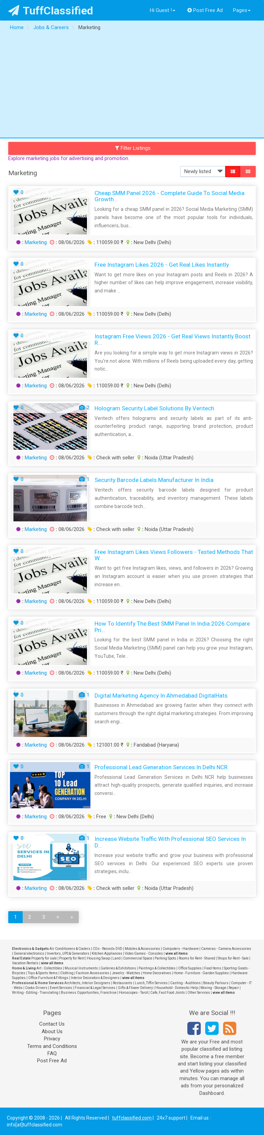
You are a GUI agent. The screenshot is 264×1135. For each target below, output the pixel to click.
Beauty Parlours (216, 983)
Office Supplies (190, 968)
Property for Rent (72, 958)
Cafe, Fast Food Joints (167, 992)
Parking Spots (165, 958)
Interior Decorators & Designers (95, 978)
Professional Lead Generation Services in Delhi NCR (161, 767)
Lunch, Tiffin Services (151, 983)
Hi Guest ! (162, 10)
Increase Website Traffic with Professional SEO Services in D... (170, 842)
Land (116, 958)
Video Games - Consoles (144, 953)
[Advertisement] (132, 86)
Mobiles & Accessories (142, 949)
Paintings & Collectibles (157, 968)
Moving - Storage (213, 988)
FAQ (52, 1053)
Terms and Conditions (52, 1046)
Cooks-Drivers (36, 988)
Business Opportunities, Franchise (89, 992)
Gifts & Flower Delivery (135, 988)
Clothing (67, 973)
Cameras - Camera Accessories (226, 949)
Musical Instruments (81, 968)
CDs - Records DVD (107, 949)
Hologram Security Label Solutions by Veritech (154, 408)
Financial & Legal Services (95, 988)
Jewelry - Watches (126, 973)
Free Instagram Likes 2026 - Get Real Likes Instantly (162, 264)
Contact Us (52, 1024)
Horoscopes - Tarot (133, 992)
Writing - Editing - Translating (35, 992)
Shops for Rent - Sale (233, 958)
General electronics (29, 953)
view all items (176, 953)
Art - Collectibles (49, 968)
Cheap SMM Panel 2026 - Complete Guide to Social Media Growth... (169, 196)
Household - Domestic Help (176, 988)
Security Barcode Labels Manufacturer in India (154, 479)
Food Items (212, 968)
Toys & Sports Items (43, 973)
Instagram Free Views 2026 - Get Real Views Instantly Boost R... (173, 339)
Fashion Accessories (92, 973)
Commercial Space (137, 958)
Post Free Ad (205, 10)
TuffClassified (50, 10)
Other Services (198, 992)
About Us (52, 1031)
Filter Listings (133, 148)
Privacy (52, 1039)
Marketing (36, 242)
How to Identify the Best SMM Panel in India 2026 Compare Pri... (172, 626)
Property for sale (44, 958)
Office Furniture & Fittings (48, 978)
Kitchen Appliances (107, 953)
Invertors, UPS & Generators (68, 953)
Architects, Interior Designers (87, 983)
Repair (234, 988)
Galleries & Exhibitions (118, 968)
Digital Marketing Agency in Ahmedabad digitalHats (161, 695)
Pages (242, 10)
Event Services (61, 988)
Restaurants (122, 983)
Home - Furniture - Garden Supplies (201, 973)
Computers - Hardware (181, 949)
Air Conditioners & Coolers (70, 949)
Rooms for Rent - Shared (197, 958)
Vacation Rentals (25, 963)
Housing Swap (98, 958)
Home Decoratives (157, 973)
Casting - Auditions (185, 983)
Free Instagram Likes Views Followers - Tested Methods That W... (174, 555)
